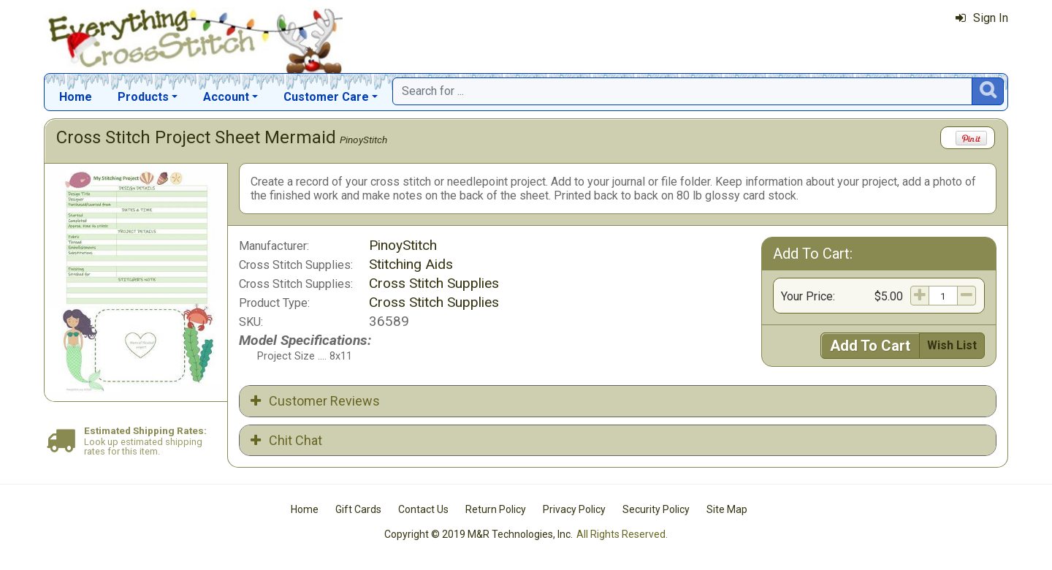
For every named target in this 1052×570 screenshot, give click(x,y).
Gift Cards (358, 509)
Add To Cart (870, 345)
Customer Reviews (315, 400)
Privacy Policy (574, 509)
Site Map (726, 509)
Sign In (982, 18)
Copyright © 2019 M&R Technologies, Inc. (478, 534)
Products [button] (143, 97)
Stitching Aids (411, 264)
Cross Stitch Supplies (434, 283)
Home (75, 97)
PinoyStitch (363, 139)
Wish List (952, 345)
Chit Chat (286, 440)
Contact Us (423, 509)
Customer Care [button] (326, 97)
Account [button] (226, 97)
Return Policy (495, 509)
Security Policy (656, 509)
